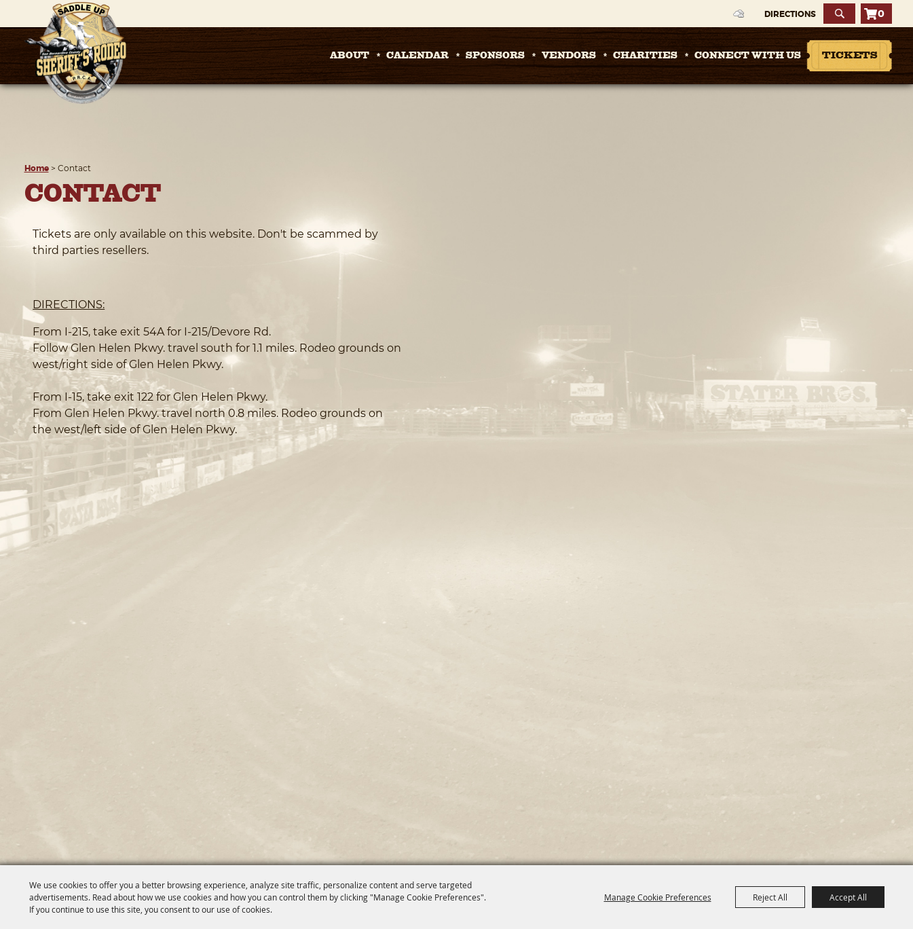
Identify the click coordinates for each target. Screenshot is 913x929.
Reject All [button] (770, 897)
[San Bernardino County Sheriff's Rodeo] (75, 53)
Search (839, 13)
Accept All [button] (848, 897)
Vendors (569, 55)
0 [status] (881, 13)
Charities (645, 55)
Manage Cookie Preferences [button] (657, 897)
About (349, 55)
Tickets (849, 56)
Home (36, 168)
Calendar (417, 55)
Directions (790, 14)
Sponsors (495, 55)
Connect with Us (747, 55)
